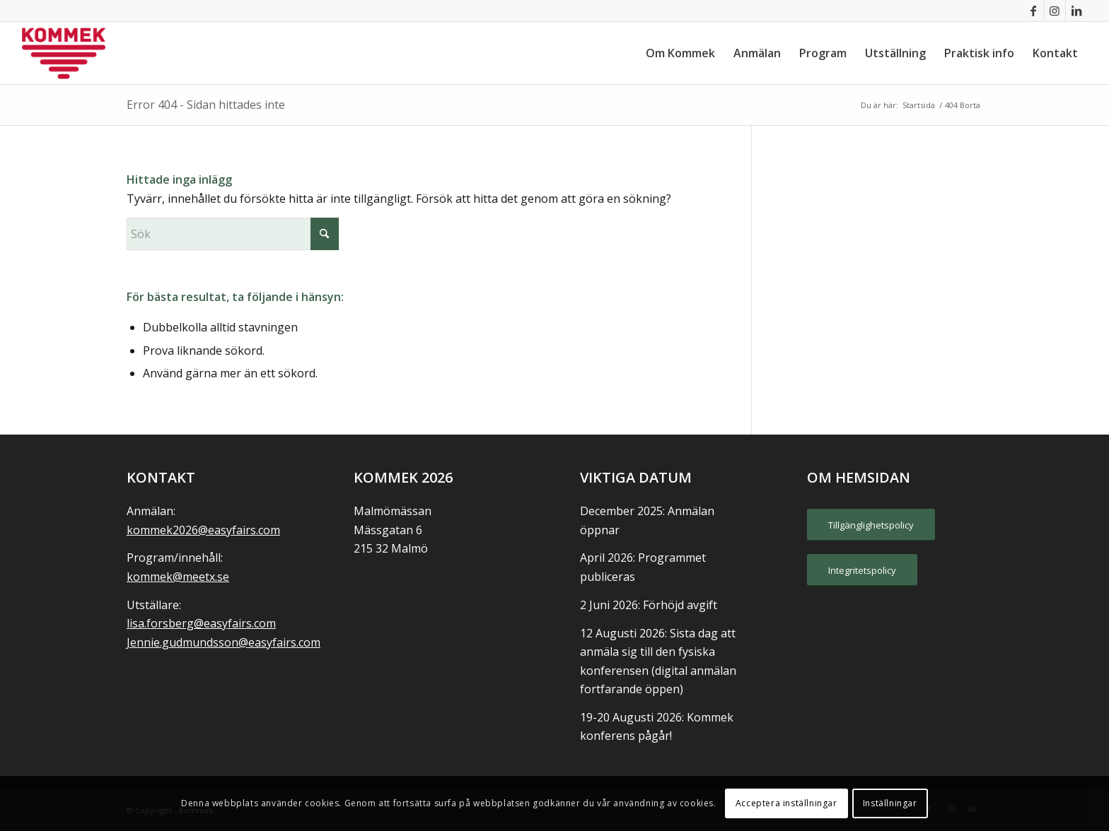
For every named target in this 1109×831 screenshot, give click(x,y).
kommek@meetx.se (178, 576)
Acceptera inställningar (786, 803)
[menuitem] (680, 53)
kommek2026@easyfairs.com (203, 530)
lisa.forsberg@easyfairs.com (201, 623)
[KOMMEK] (63, 53)
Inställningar (890, 803)
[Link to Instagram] (1055, 10)
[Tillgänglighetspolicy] (871, 525)
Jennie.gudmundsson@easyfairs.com (223, 642)
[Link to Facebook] (1033, 10)
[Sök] (233, 234)
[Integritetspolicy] (862, 570)
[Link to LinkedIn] (1076, 10)
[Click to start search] (324, 234)
